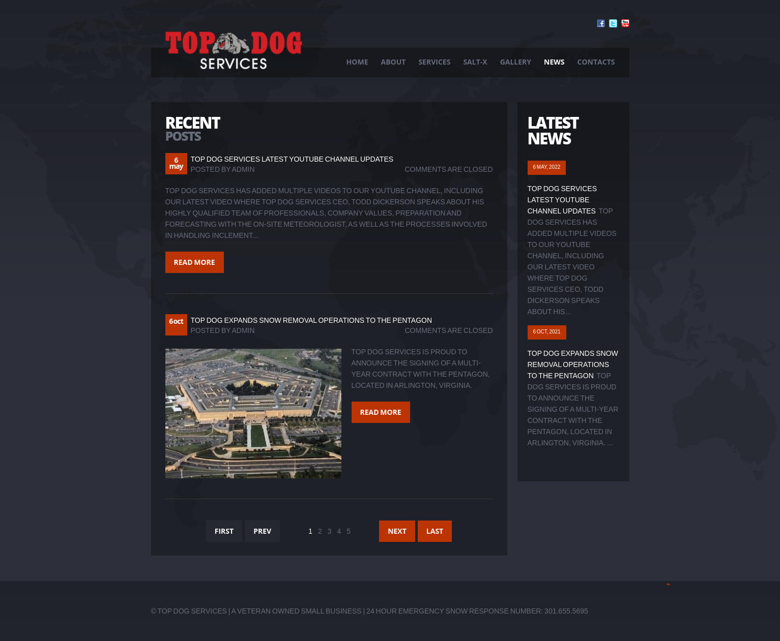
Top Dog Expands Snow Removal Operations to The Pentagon (311, 320)
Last (434, 531)
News (554, 62)
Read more (194, 262)
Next (397, 531)
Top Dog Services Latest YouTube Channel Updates (292, 159)
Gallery (515, 62)
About (393, 62)
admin (243, 169)
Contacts (596, 62)
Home (357, 62)
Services (434, 62)
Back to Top (668, 584)
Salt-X (475, 62)
